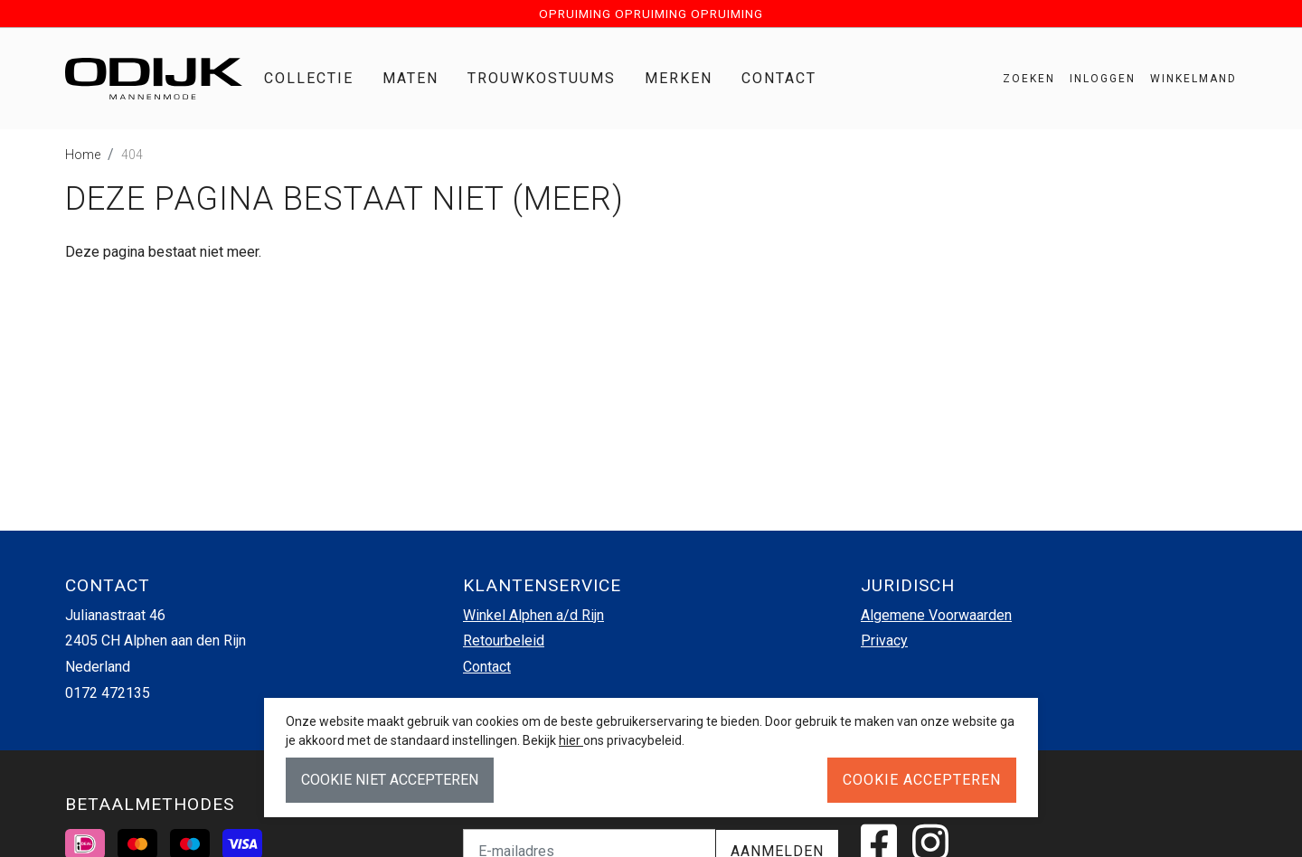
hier (571, 740)
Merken (678, 78)
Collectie (309, 78)
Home (82, 154)
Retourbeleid (503, 640)
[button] (1186, 79)
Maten (410, 78)
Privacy (884, 640)
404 (132, 154)
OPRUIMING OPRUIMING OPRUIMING (651, 13)
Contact (778, 78)
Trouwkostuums (541, 78)
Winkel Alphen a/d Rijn (533, 615)
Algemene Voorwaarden (936, 615)
